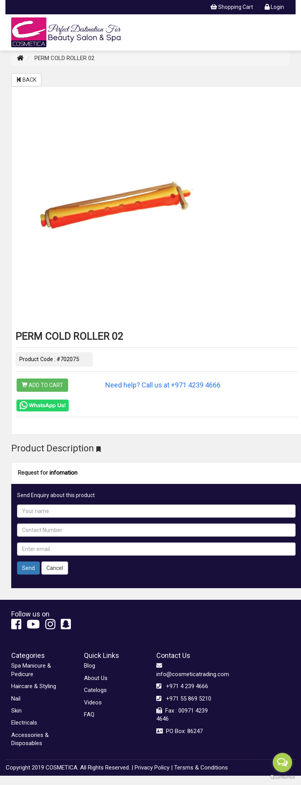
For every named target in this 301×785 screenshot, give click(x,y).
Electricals (24, 722)
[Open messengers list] (282, 762)
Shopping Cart (231, 7)
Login (274, 7)
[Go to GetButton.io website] (282, 777)
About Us (96, 678)
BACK (26, 80)
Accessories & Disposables (30, 739)
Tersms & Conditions (201, 767)
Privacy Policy (152, 767)
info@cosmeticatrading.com (186, 669)
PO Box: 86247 (179, 731)
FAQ (89, 714)
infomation (63, 472)
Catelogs (95, 690)
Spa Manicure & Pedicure (31, 669)
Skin (16, 710)
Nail (16, 698)
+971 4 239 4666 (182, 686)
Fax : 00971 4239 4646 (182, 714)
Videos (93, 702)
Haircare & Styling (33, 686)
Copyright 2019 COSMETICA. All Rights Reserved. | (69, 767)
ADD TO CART (42, 385)
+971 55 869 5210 (183, 698)
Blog (89, 665)
